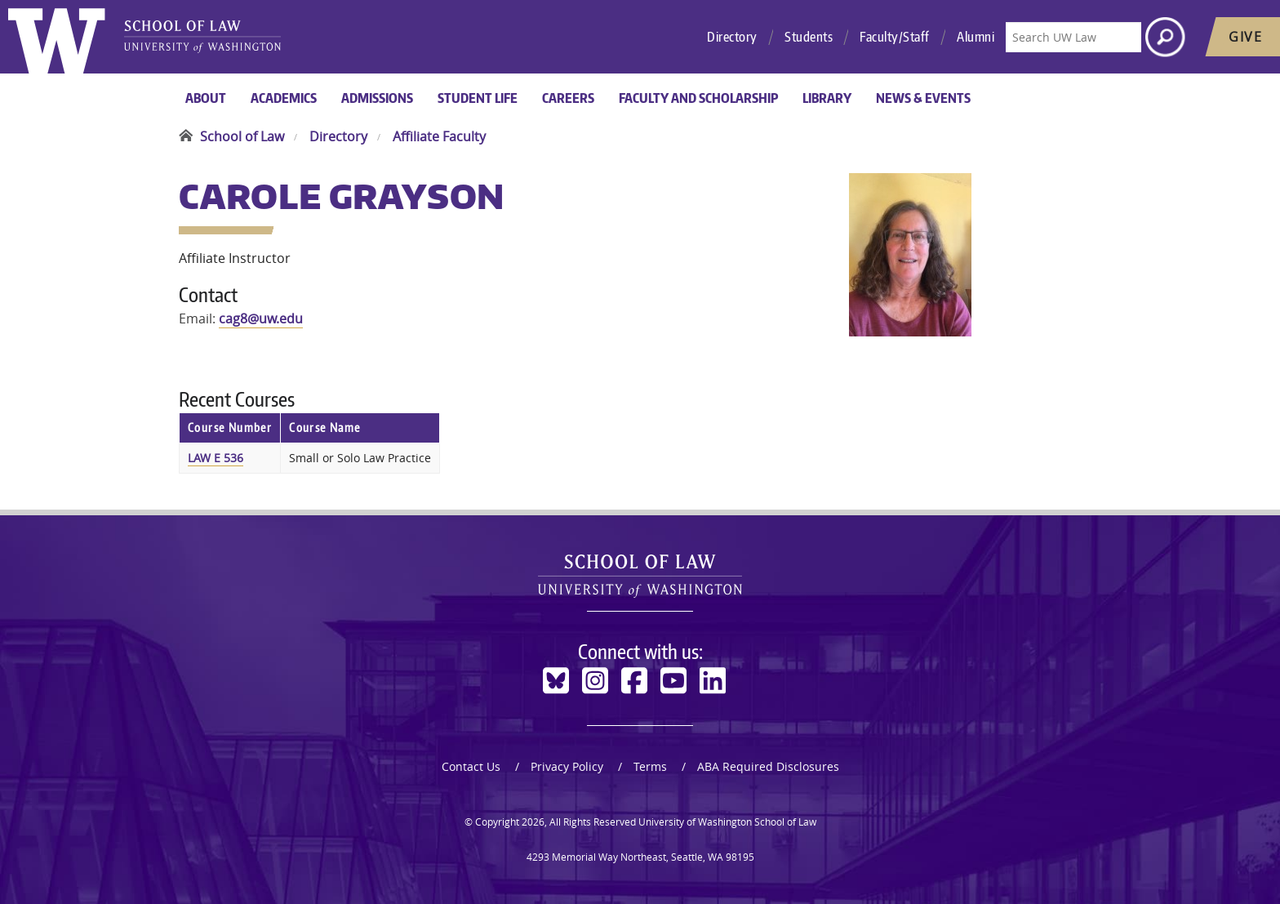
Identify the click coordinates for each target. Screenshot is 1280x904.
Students (808, 37)
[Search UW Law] (1073, 37)
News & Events (923, 98)
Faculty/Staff (895, 37)
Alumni (975, 37)
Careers (568, 98)
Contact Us (471, 766)
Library (826, 98)
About (205, 98)
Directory (732, 37)
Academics (284, 98)
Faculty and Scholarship (698, 98)
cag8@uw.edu (261, 318)
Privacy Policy (567, 766)
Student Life (478, 98)
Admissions (377, 98)
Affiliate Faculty (439, 136)
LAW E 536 (215, 457)
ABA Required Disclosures (768, 766)
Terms (650, 766)
